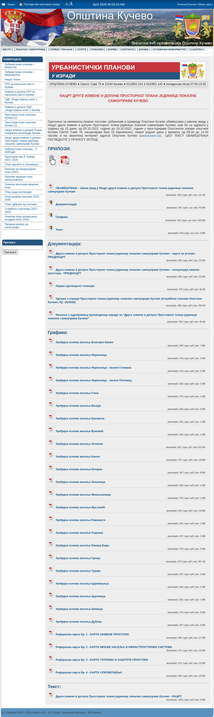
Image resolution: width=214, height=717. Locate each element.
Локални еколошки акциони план (21, 186)
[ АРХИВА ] (143, 49)
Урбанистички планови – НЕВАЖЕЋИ (20, 74)
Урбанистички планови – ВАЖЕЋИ (20, 66)
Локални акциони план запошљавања (18, 178)
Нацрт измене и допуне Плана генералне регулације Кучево (23, 132)
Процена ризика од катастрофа (16, 226)
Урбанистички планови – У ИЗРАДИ (21, 151)
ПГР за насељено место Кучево (19, 86)
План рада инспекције (18, 192)
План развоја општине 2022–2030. (22, 198)
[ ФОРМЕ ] (112, 49)
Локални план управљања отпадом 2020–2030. (21, 218)
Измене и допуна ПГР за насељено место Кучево (20, 93)
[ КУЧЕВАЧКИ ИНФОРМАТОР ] (169, 49)
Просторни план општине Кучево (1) (20, 116)
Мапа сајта (205, 4)
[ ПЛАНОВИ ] (96, 49)
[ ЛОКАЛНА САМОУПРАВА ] (30, 49)
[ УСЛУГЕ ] (82, 49)
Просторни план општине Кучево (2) (20, 124)
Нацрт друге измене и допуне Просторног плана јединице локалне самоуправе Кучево (23, 140)
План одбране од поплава (21, 204)
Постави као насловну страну (42, 4)
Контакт (193, 4)
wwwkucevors (150, 135)
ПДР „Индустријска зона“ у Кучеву (21, 101)
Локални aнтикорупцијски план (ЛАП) (20, 171)
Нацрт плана (12, 79)
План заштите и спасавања (21, 164)
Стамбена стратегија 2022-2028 (21, 210)
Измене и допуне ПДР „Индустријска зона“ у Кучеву (22, 109)
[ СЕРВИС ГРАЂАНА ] (61, 49)
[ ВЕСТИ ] (7, 49)
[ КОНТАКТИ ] (128, 49)
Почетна (182, 4)
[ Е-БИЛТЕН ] (196, 49)
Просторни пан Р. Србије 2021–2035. (20, 158)
